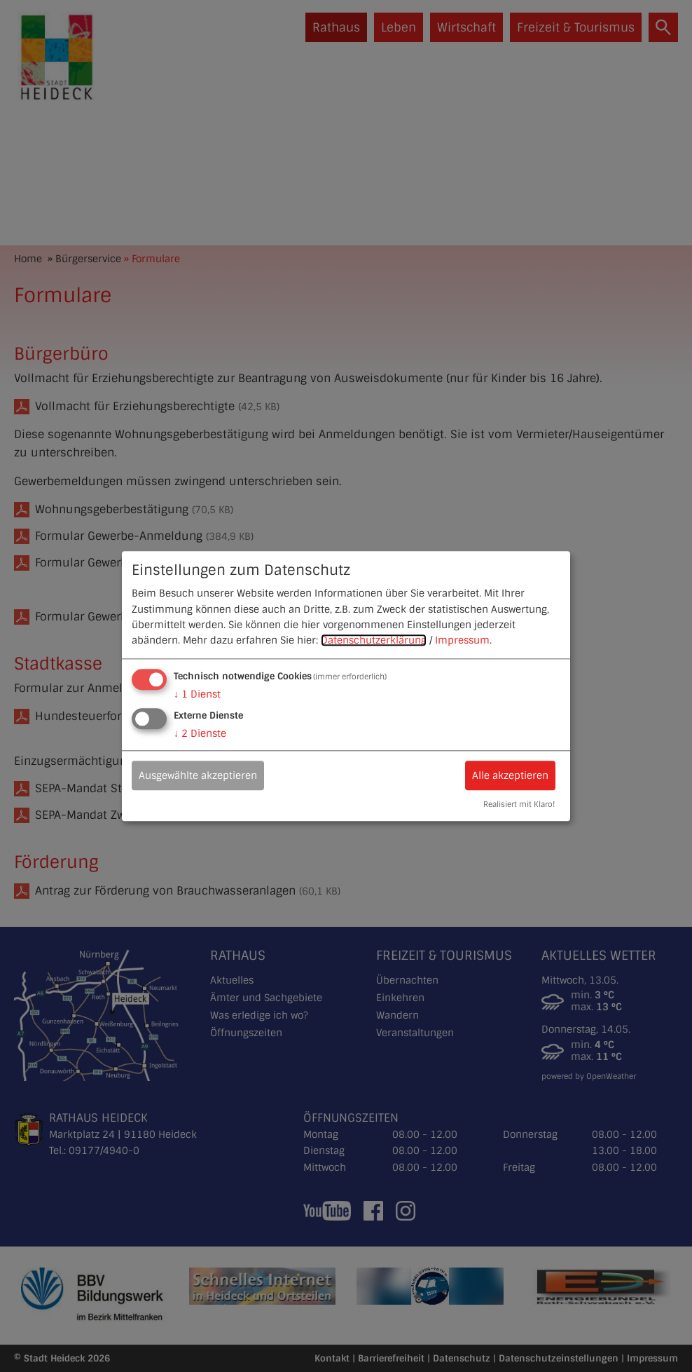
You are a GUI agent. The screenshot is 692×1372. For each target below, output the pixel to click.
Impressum (462, 640)
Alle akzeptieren (510, 775)
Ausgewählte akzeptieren (198, 775)
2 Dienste (200, 733)
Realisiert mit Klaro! (519, 804)
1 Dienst (197, 694)
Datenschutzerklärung (374, 640)
